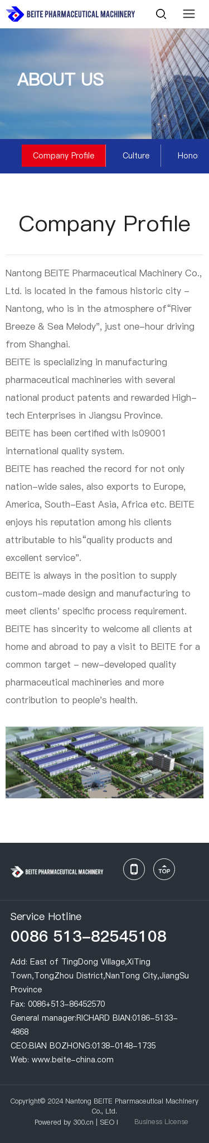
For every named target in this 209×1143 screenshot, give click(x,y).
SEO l (109, 1122)
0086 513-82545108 (89, 936)
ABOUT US (60, 79)
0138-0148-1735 (123, 1045)
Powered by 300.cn (64, 1122)
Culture (136, 155)
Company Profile (63, 155)
